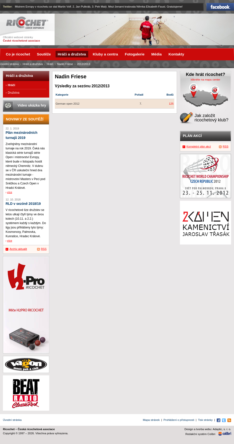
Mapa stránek (151, 419)
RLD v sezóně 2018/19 (23, 204)
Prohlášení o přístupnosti (179, 419)
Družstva (13, 92)
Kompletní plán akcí (198, 146)
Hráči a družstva (33, 64)
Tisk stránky (205, 419)
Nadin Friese (65, 64)
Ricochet (27, 23)
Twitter (7, 6)
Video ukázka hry (32, 105)
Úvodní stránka (9, 64)
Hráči (50, 64)
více (9, 192)
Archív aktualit (18, 248)
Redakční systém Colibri (200, 434)
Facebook (220, 7)
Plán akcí (192, 136)
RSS (44, 248)
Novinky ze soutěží (24, 119)
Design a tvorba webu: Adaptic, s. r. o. (208, 429)
